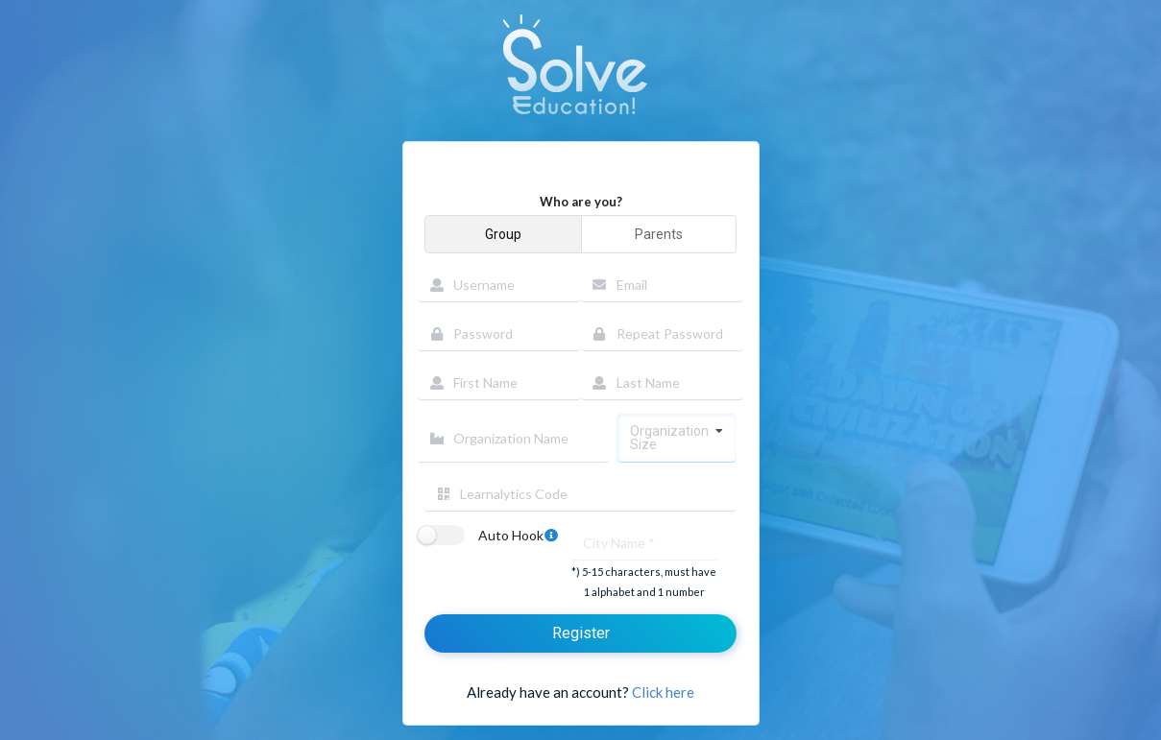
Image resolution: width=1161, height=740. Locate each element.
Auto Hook (520, 536)
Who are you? (581, 201)
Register (581, 633)
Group (503, 234)
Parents (659, 234)
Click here (663, 692)
